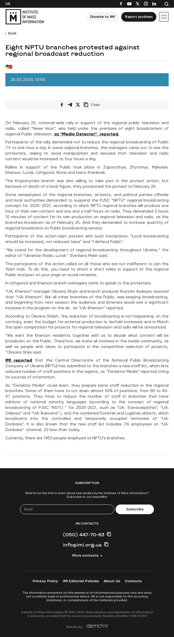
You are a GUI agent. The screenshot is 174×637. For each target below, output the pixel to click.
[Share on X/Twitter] (77, 104)
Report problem (139, 17)
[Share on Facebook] (61, 104)
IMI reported (18, 360)
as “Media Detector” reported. (86, 134)
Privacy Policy (45, 581)
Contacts (133, 581)
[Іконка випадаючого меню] (164, 17)
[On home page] (24, 17)
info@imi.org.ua (82, 544)
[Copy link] (99, 104)
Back (12, 33)
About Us (112, 581)
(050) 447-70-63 (83, 534)
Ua (7, 4)
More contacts (85, 555)
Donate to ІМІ (102, 17)
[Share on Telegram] (69, 104)
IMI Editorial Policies (81, 581)
